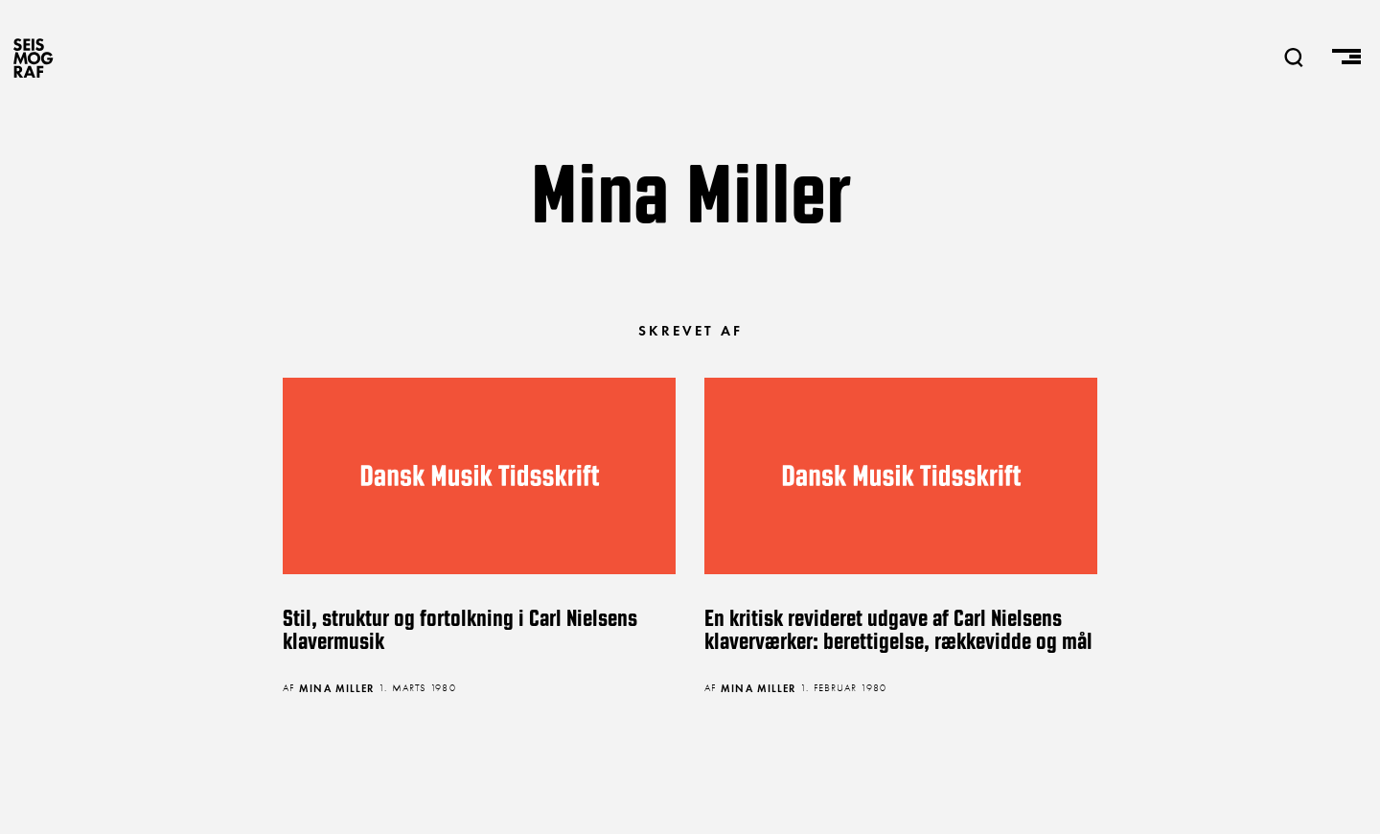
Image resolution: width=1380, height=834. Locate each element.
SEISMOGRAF (33, 57)
